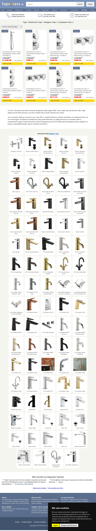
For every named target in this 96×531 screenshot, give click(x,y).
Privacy (17, 523)
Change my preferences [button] (69, 525)
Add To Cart (7, 64)
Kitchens (36, 11)
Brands (92, 11)
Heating (54, 11)
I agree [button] (55, 525)
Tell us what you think (55, 489)
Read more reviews (39, 489)
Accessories (74, 11)
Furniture (28, 11)
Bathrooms (19, 11)
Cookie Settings (27, 523)
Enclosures (45, 11)
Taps (2, 11)
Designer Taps (53, 134)
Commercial (63, 11)
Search (79, 5)
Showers (9, 11)
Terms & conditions (39, 523)
